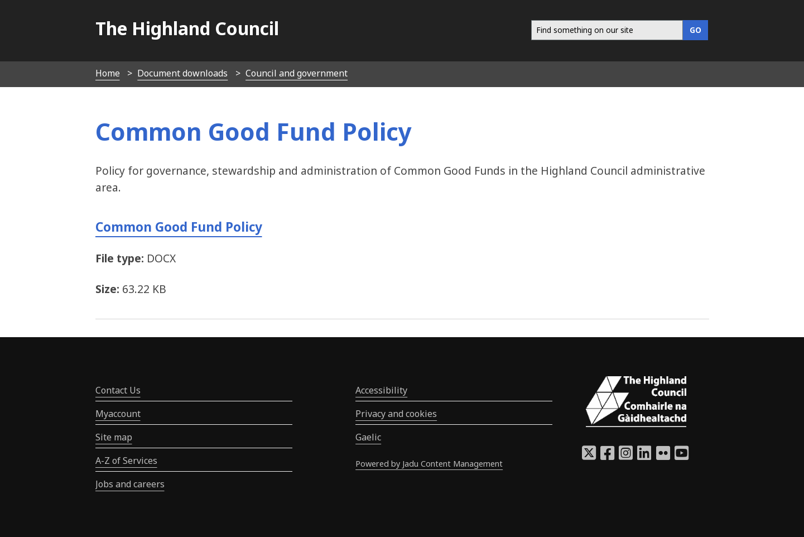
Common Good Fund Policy (178, 227)
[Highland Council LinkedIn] (644, 456)
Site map (113, 437)
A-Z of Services (126, 460)
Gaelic (368, 437)
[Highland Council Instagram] (626, 456)
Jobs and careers (130, 484)
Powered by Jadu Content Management (429, 463)
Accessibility (381, 390)
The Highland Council (187, 28)
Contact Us (118, 390)
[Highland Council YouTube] (682, 456)
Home (107, 73)
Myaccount (118, 413)
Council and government (296, 73)
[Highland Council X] (589, 456)
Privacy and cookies (396, 413)
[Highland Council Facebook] (607, 456)
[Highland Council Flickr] (663, 456)
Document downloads (182, 73)
